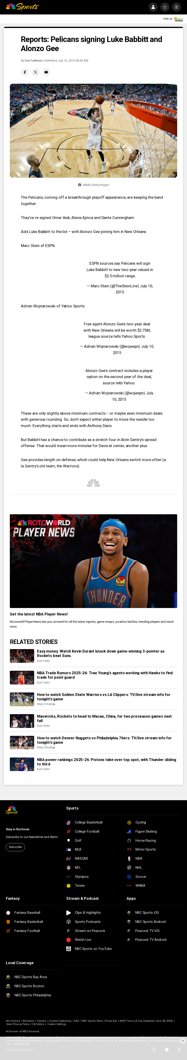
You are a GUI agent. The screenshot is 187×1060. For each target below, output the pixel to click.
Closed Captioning (60, 1020)
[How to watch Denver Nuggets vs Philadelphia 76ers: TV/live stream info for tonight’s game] (22, 743)
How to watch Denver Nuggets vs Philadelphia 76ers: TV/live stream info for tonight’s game (104, 740)
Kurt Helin (43, 661)
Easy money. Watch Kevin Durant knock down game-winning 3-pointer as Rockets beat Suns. (101, 653)
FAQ (76, 1020)
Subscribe (15, 847)
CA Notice (38, 1024)
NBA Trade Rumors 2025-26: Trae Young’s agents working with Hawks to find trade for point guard (105, 675)
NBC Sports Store (92, 1020)
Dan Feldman (33, 60)
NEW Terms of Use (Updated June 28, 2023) (146, 1020)
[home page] (22, 7)
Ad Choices (13, 1020)
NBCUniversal (30, 1031)
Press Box (111, 1020)
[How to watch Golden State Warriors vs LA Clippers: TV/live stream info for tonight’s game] (22, 699)
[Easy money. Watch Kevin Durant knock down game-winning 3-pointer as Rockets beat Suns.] (22, 656)
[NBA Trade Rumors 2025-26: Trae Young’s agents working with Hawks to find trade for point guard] (22, 678)
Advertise (28, 1020)
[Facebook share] (25, 72)
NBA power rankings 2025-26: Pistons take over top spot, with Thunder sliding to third (106, 762)
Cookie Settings (56, 1024)
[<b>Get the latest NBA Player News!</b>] (93, 561)
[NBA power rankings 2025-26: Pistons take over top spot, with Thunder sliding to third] (22, 764)
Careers (41, 1020)
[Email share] (46, 72)
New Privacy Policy (18, 1024)
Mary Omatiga (46, 704)
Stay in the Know (17, 829)
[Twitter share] (35, 72)
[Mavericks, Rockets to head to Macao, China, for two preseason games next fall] (22, 721)
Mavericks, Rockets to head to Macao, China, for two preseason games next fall (104, 718)
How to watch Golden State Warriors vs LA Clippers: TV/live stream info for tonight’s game (103, 696)
